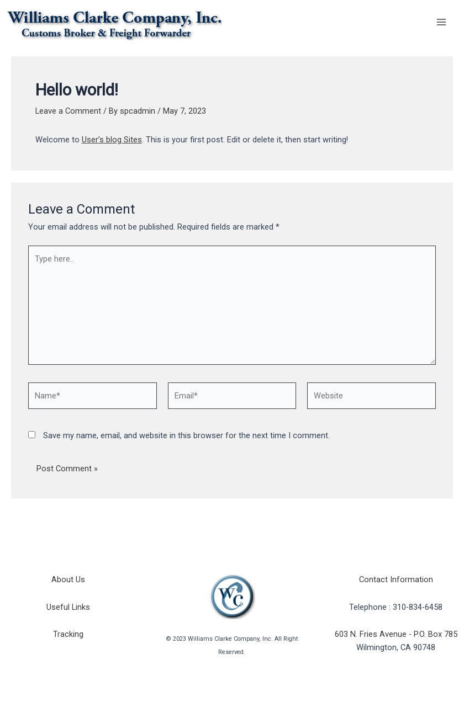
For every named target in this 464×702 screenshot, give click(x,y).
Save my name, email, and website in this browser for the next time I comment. (186, 435)
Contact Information (396, 579)
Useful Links (68, 607)
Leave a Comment (68, 111)
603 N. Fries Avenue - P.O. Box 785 (396, 634)
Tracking (68, 634)
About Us (68, 579)
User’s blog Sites (112, 140)
